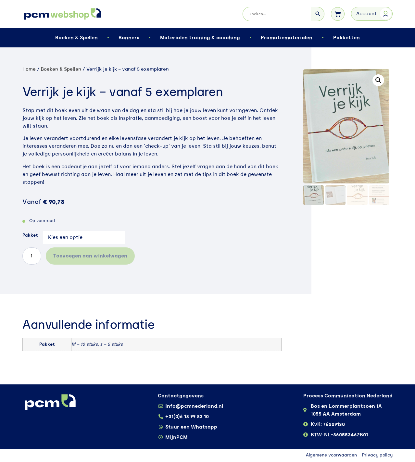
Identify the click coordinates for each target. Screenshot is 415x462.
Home (29, 69)
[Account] (385, 13)
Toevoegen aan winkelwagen (90, 255)
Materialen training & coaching (200, 37)
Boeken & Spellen (76, 37)
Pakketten (346, 37)
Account (366, 13)
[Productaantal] (31, 256)
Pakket (30, 235)
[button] (378, 80)
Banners (129, 37)
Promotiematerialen (286, 37)
